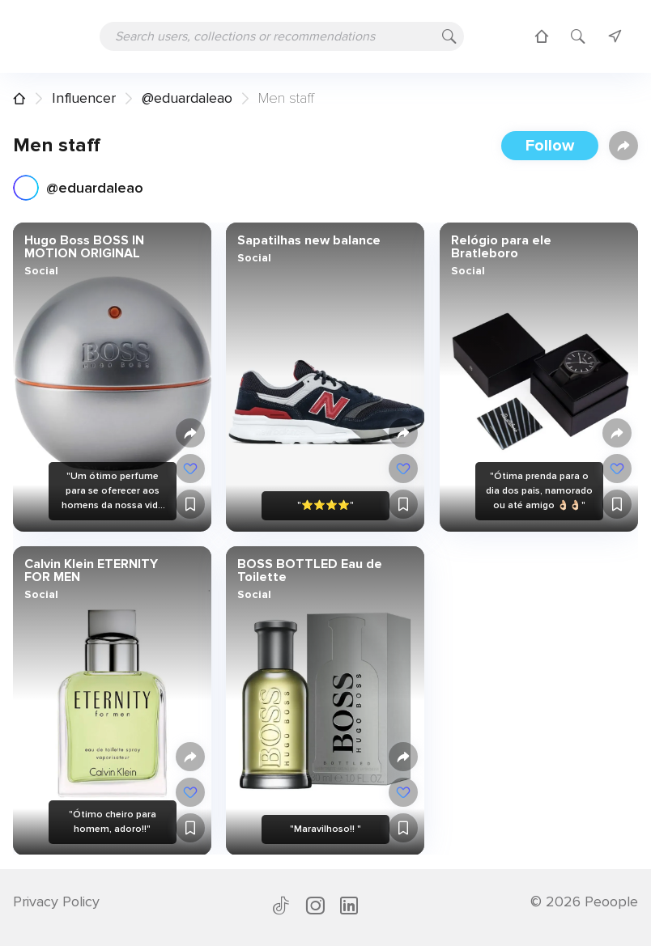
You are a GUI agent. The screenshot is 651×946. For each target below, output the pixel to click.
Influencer (84, 98)
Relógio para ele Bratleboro (500, 247)
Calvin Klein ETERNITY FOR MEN (91, 570)
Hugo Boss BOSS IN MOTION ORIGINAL (84, 247)
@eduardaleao (187, 98)
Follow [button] (549, 145)
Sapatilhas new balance (309, 240)
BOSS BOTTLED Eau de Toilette (309, 570)
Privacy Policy (56, 901)
